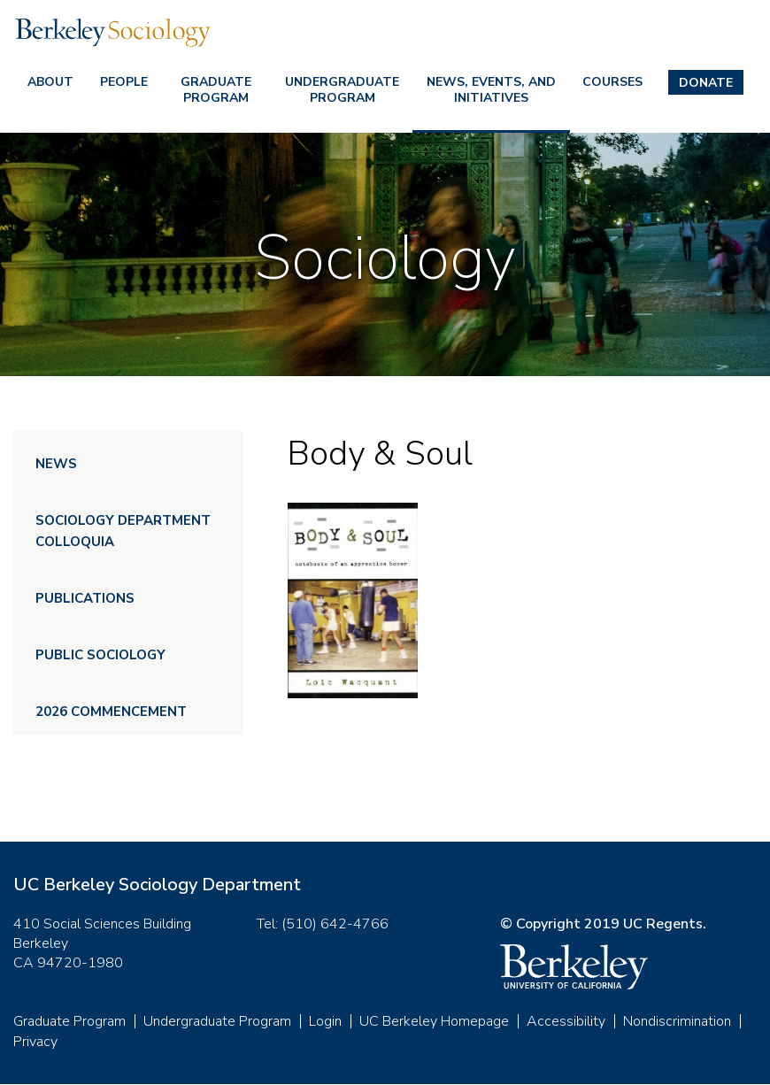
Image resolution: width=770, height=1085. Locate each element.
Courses (612, 81)
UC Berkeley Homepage (434, 1021)
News (56, 464)
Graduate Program (216, 89)
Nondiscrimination (677, 1021)
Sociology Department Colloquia (123, 531)
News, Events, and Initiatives (491, 89)
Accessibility (566, 1021)
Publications (85, 598)
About (50, 81)
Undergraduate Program (342, 89)
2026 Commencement (111, 711)
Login (325, 1021)
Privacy (35, 1042)
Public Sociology (100, 655)
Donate (706, 82)
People (124, 81)
